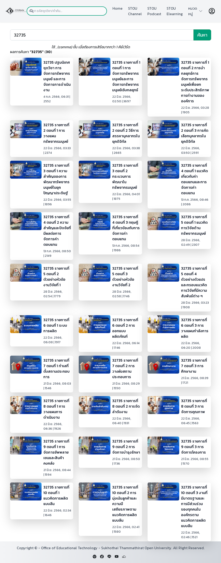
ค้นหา (202, 34)
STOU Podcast (154, 11)
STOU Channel (135, 11)
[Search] (102, 34)
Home (117, 8)
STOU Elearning (175, 11)
